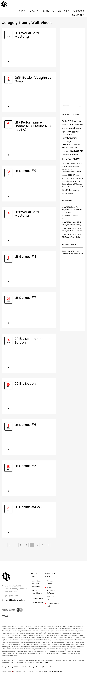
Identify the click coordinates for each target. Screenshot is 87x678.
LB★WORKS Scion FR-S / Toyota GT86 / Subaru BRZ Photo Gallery (72, 209)
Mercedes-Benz (18, 640)
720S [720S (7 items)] (74, 121)
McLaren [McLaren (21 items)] (66, 166)
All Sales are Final (42, 662)
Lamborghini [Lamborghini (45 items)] (69, 138)
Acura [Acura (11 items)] (79, 121)
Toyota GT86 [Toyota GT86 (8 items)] (74, 190)
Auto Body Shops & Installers (36, 584)
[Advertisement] (72, 65)
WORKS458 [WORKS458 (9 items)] (66, 193)
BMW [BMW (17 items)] (77, 124)
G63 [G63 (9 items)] (73, 132)
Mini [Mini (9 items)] (77, 172)
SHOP (21, 11)
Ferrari (48, 642)
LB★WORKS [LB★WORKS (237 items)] (71, 159)
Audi (60, 637)
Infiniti (52, 629)
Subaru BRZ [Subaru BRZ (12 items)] (72, 184)
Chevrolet (22, 653)
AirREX (4, 626)
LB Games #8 (25, 256)
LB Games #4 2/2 (28, 507)
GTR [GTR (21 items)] (77, 132)
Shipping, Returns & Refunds (51, 590)
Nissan (49, 626)
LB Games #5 (25, 466)
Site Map (46, 667)
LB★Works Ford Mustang (27, 35)
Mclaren (27, 649)
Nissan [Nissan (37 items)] (71, 174)
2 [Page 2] (20, 545)
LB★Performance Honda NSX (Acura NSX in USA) (33, 126)
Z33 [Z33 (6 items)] (71, 193)
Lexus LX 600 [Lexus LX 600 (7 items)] (71, 163)
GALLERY (63, 11)
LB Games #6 (25, 425)
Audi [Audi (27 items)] (72, 124)
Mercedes (7, 640)
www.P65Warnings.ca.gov (53, 671)
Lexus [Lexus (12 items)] (64, 163)
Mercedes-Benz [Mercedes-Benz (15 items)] (68, 171)
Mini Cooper (73, 649)
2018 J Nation (25, 383)
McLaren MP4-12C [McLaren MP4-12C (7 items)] (67, 169)
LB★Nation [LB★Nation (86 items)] (76, 151)
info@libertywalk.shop (15, 600)
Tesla (68, 653)
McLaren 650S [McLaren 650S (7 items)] (75, 166)
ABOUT (34, 11)
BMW (54, 640)
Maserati (17, 647)
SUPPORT (78, 11)
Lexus (14, 631)
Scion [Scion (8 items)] (77, 178)
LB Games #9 (25, 171)
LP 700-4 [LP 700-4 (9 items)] (79, 163)
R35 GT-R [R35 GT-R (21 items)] (70, 178)
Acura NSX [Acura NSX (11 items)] (66, 125)
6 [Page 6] (42, 545)
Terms (52, 667)
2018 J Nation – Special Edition (33, 341)
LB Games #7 (25, 298)
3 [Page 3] (26, 545)
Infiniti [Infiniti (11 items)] (69, 135)
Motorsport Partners (35, 667)
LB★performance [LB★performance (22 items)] (70, 154)
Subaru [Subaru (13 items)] (65, 184)
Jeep (68, 651)
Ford (13, 629)
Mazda (64, 647)
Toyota (13, 635)
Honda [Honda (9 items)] (64, 135)
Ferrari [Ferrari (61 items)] (78, 128)
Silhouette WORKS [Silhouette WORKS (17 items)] (73, 181)
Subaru (7, 644)
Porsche (70, 631)
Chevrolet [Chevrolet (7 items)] (67, 129)
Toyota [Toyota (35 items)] (66, 189)
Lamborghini (51, 644)
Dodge (15, 642)
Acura (56, 635)
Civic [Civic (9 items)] (72, 129)
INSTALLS (48, 11)
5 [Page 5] (37, 545)
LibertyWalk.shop (7, 667)
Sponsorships (38, 602)
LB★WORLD (77, 15)
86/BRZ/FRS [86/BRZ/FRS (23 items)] (67, 121)
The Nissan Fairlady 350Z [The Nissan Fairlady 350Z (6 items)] (75, 187)
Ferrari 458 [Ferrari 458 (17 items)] (66, 132)
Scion (18, 637)
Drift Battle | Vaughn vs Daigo (33, 79)
